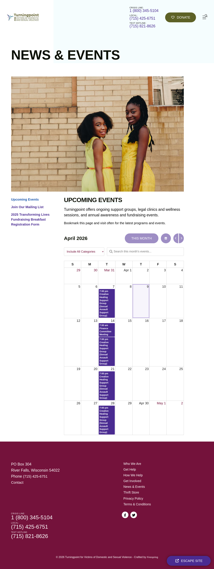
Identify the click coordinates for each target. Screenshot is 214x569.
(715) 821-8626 (142, 26)
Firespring (152, 557)
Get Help (129, 469)
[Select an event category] (84, 251)
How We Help (133, 475)
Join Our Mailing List (27, 207)
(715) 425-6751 (142, 18)
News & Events (134, 486)
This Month (141, 238)
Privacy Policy (133, 498)
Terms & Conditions (137, 504)
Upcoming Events (25, 199)
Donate (180, 17)
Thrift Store (131, 492)
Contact (17, 482)
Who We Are (132, 464)
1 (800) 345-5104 (144, 11)
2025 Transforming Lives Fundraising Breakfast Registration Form (30, 219)
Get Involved (132, 481)
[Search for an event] (145, 251)
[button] (205, 17)
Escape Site (189, 561)
